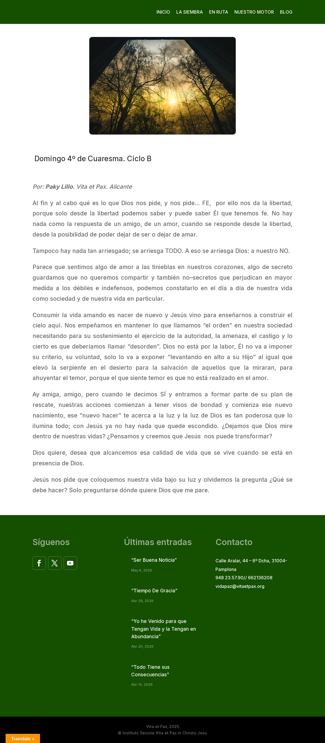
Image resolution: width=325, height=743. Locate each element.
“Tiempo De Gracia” (154, 590)
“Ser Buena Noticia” (154, 560)
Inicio (163, 12)
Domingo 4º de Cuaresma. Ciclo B (92, 158)
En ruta (218, 12)
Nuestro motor (254, 12)
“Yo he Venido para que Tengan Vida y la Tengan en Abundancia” (163, 628)
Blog (286, 12)
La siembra (189, 12)
